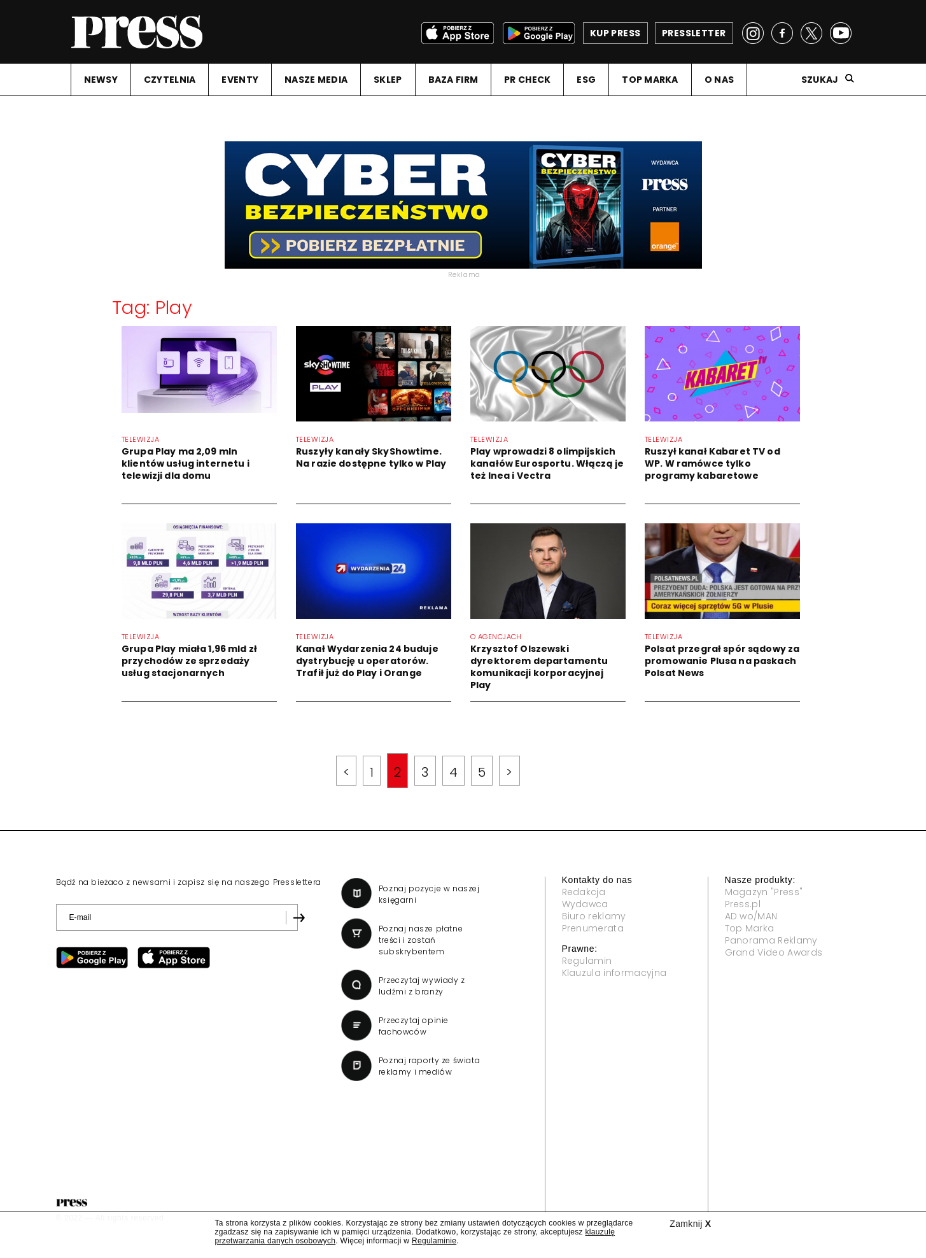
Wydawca (585, 904)
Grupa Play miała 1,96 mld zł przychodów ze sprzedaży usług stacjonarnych (189, 660)
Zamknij (690, 1224)
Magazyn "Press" (764, 892)
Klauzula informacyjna (614, 972)
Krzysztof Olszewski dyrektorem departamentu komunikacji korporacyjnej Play (539, 666)
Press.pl (743, 904)
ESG (586, 79)
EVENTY (239, 79)
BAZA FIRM (453, 79)
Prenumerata (593, 928)
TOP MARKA (650, 79)
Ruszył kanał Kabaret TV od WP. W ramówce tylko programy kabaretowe (712, 463)
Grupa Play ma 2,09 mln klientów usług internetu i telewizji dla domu (185, 463)
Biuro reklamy (594, 916)
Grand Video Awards (774, 952)
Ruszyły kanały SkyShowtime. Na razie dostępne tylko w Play (371, 457)
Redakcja (584, 892)
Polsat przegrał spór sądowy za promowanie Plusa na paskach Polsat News (722, 660)
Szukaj (820, 79)
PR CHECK (527, 79)
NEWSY (101, 79)
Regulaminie (434, 1240)
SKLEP (388, 79)
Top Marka (750, 928)
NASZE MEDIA (315, 79)
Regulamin (587, 960)
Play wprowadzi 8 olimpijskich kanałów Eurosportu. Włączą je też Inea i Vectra (547, 463)
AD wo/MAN (751, 916)
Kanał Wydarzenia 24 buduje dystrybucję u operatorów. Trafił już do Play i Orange (367, 660)
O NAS (719, 79)
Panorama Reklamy (771, 940)
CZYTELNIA (170, 79)
